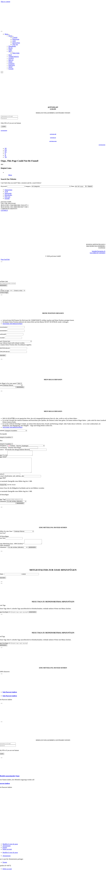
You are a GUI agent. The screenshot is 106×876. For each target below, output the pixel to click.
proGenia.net (53, 137)
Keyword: (4, 186)
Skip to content (5, 1)
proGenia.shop (102, 144)
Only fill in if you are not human (11, 123)
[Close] (1, 289)
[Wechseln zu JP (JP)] (5, 155)
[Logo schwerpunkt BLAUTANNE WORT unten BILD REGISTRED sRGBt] (53, 241)
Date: (72, 186)
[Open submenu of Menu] (9, 34)
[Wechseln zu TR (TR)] (6, 157)
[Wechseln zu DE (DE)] (6, 148)
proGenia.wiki (53, 134)
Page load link (5, 259)
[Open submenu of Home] (13, 36)
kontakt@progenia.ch (98, 251)
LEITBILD (4, 210)
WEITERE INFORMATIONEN (12, 324)
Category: (28, 186)
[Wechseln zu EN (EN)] (6, 150)
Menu (10, 175)
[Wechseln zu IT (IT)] (5, 153)
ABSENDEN (20, 387)
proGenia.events (53, 141)
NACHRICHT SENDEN (97, 253)
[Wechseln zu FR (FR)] (6, 152)
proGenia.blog (4, 130)
